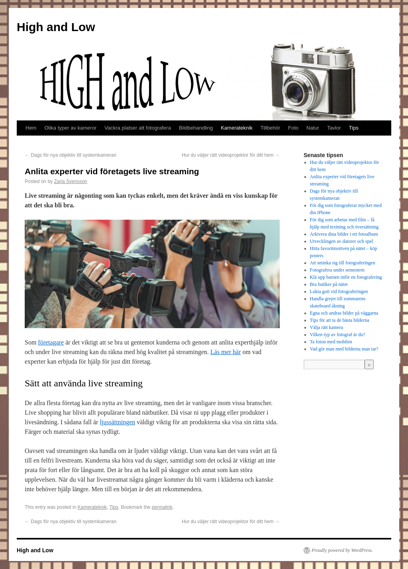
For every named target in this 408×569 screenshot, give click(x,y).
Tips (354, 128)
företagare (51, 342)
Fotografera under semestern (337, 270)
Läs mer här (225, 351)
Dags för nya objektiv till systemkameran (70, 155)
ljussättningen (117, 422)
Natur (312, 128)
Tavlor (334, 128)
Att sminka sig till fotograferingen (342, 263)
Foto (293, 128)
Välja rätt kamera (326, 327)
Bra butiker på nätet (329, 284)
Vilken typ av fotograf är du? (337, 334)
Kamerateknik (236, 128)
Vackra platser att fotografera (137, 128)
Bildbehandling (196, 128)
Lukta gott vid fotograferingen (339, 291)
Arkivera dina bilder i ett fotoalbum (344, 234)
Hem (31, 128)
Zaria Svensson (70, 181)
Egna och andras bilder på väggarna (344, 313)
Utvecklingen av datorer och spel (341, 241)
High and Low (56, 26)
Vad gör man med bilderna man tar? (344, 349)
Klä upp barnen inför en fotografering (346, 277)
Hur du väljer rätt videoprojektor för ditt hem (231, 155)
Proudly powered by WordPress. (342, 550)
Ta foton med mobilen (331, 342)
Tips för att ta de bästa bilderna (339, 320)
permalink (162, 507)
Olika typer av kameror (70, 128)
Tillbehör (270, 128)
